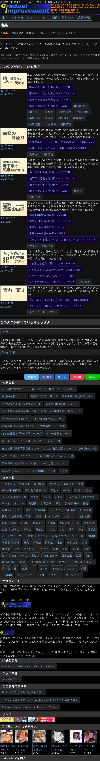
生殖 (4, 529)
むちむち (28, 549)
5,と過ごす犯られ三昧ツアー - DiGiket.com (54, 269)
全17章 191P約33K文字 (13, 84)
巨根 (86, 549)
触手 (57, 516)
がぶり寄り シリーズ (55, 463)
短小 (4, 555)
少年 (62, 529)
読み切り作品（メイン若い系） (56, 389)
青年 (71, 529)
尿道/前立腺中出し (35, 490)
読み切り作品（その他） (16, 418)
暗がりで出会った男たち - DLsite (48, 99)
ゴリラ (44, 568)
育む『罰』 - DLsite (41, 306)
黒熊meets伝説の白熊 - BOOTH (47, 214)
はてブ (62, 376)
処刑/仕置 (85, 510)
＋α (41, 17)
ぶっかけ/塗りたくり (14, 497)
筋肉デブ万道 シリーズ (44, 396)
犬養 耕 (49, 112)
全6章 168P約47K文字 (13, 139)
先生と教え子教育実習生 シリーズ (22, 448)
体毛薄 (78, 562)
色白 (88, 555)
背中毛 (6, 568)
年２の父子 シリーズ (58, 433)
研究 (26, 542)
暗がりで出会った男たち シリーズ (22, 456)
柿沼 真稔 (35, 124)
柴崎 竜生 (35, 118)
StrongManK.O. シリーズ (49, 418)
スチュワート (37, 312)
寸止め (34, 497)
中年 (81, 529)
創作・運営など (63, 17)
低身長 (76, 549)
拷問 (4, 516)
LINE (92, 376)
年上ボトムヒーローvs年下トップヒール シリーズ (31, 441)
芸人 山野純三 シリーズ (60, 448)
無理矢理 (16, 516)
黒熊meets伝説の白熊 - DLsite (46, 227)
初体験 (51, 523)
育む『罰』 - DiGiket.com (73, 299)
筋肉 (55, 549)
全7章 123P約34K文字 (13, 297)
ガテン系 (42, 536)
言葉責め (38, 523)
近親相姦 (40, 510)
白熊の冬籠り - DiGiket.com (77, 142)
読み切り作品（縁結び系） (77, 396)
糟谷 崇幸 (78, 118)
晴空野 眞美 (65, 112)
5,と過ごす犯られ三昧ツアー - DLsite (51, 276)
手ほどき (65, 523)
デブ (16, 549)
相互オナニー (89, 497)
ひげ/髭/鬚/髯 (37, 562)
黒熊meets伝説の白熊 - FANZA (47, 233)
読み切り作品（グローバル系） (20, 463)
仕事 (77, 523)
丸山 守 (49, 118)
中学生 (27, 529)
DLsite (38, 666)
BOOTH (6, 666)
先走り (59, 497)
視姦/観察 (70, 510)
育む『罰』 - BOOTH (41, 299)
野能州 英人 (81, 105)
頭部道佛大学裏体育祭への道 (19, 411)
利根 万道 (66, 124)
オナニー (19, 503)
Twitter (32, 376)
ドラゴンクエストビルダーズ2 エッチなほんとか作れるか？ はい (40, 699)
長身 (65, 549)
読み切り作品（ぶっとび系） (19, 426)
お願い (25, 523)
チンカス (72, 497)
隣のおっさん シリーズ (15, 471)
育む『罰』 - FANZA (69, 306)
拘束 (47, 516)
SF (18, 575)
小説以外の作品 (87, 448)
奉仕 (14, 523)
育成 (41, 575)
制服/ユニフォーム (63, 536)
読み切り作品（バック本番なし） (21, 403)
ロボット (69, 516)
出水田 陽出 (83, 112)
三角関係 (7, 575)
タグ (30, 17)
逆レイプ (55, 510)
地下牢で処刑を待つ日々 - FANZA (49, 191)
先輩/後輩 (72, 542)
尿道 (58, 503)
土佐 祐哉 (50, 124)
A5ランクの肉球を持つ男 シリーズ (60, 411)
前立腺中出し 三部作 (52, 426)
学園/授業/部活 (10, 542)
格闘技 (92, 536)
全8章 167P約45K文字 (13, 169)
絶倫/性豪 (84, 516)
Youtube (53, 707)
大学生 (51, 529)
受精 (80, 484)
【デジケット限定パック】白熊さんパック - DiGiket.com (62, 239)
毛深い (90, 562)
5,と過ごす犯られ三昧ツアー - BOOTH (52, 263)
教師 (30, 536)
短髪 (52, 562)
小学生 (15, 529)
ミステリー (55, 575)
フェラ (47, 497)
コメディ (29, 575)
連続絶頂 (54, 484)
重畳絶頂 (68, 484)
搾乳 (85, 503)
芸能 (80, 536)
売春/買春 (89, 523)
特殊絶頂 (24, 484)
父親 (84, 542)
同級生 (49, 542)
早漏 (4, 523)
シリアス (71, 568)
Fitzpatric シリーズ (44, 471)
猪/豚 (25, 568)
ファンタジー (74, 575)
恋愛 (83, 568)
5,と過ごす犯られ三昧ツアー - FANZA (51, 282)
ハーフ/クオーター (13, 536)
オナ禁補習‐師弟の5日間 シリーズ (22, 433)
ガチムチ (43, 549)
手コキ (6, 503)
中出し (66, 490)
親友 (59, 542)
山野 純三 (35, 112)
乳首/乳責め (72, 503)
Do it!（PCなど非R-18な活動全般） (23, 692)
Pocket (77, 376)
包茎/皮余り (50, 555)
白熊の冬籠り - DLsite (42, 148)
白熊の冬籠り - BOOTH (43, 142)
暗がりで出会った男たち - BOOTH (49, 87)
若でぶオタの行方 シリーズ (18, 389)
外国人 (92, 529)
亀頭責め (34, 503)
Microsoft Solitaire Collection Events (23, 707)
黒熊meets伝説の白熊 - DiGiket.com (50, 221)
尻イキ (54, 490)
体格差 (6, 549)
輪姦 (28, 510)
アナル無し (8, 484)
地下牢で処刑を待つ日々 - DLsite (48, 184)
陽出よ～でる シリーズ (59, 456)
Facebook (46, 376)
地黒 (22, 562)
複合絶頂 (39, 484)
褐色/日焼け (9, 562)
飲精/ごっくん (83, 490)
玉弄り (47, 503)
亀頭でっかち (19, 555)
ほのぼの (57, 568)
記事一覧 (83, 17)
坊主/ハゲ (64, 562)
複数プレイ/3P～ (11, 510)
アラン (53, 312)
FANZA (50, 666)
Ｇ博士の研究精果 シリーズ (62, 403)
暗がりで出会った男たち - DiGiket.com (52, 93)
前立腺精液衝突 (11, 490)
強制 (38, 516)
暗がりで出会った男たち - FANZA (49, 105)
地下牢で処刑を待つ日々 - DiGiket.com (52, 178)
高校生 (39, 529)
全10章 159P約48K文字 (13, 261)
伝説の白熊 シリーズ (14, 396)
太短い (35, 555)
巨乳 (78, 555)
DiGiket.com (22, 666)
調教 (28, 516)
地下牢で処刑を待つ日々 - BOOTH (49, 172)
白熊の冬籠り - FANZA (73, 148)
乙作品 (64, 471)
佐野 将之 (63, 118)
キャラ (19, 17)
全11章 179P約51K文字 (13, 212)
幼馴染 (37, 542)
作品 (5, 17)
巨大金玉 (67, 555)
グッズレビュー (11, 679)
